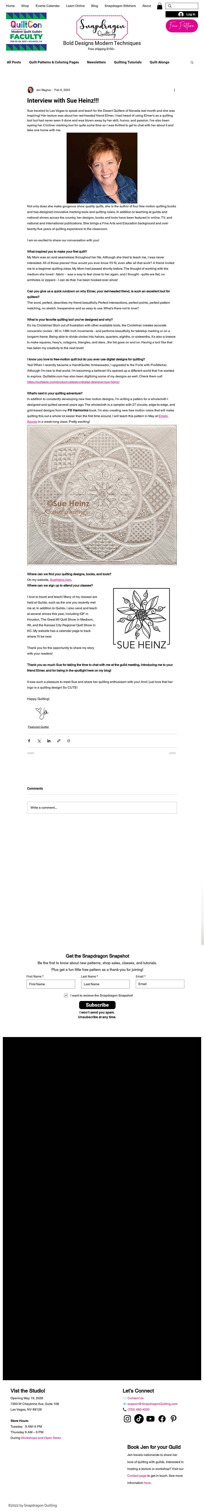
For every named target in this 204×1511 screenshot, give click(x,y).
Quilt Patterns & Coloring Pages (54, 62)
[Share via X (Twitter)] (39, 741)
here (147, 1483)
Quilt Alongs (159, 62)
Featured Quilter (38, 726)
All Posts (14, 62)
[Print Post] (69, 741)
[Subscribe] (97, 1005)
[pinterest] (173, 1419)
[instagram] (127, 1419)
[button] (160, 6)
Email (139, 976)
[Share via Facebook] (29, 741)
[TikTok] (139, 1419)
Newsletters (96, 62)
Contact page (137, 1476)
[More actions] (174, 89)
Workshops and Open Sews (41, 1438)
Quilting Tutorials (128, 62)
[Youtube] (150, 1419)
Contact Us (135, 1398)
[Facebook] (162, 1419)
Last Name (88, 976)
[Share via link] (59, 741)
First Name (34, 976)
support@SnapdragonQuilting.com (152, 1404)
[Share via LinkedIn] (49, 741)
